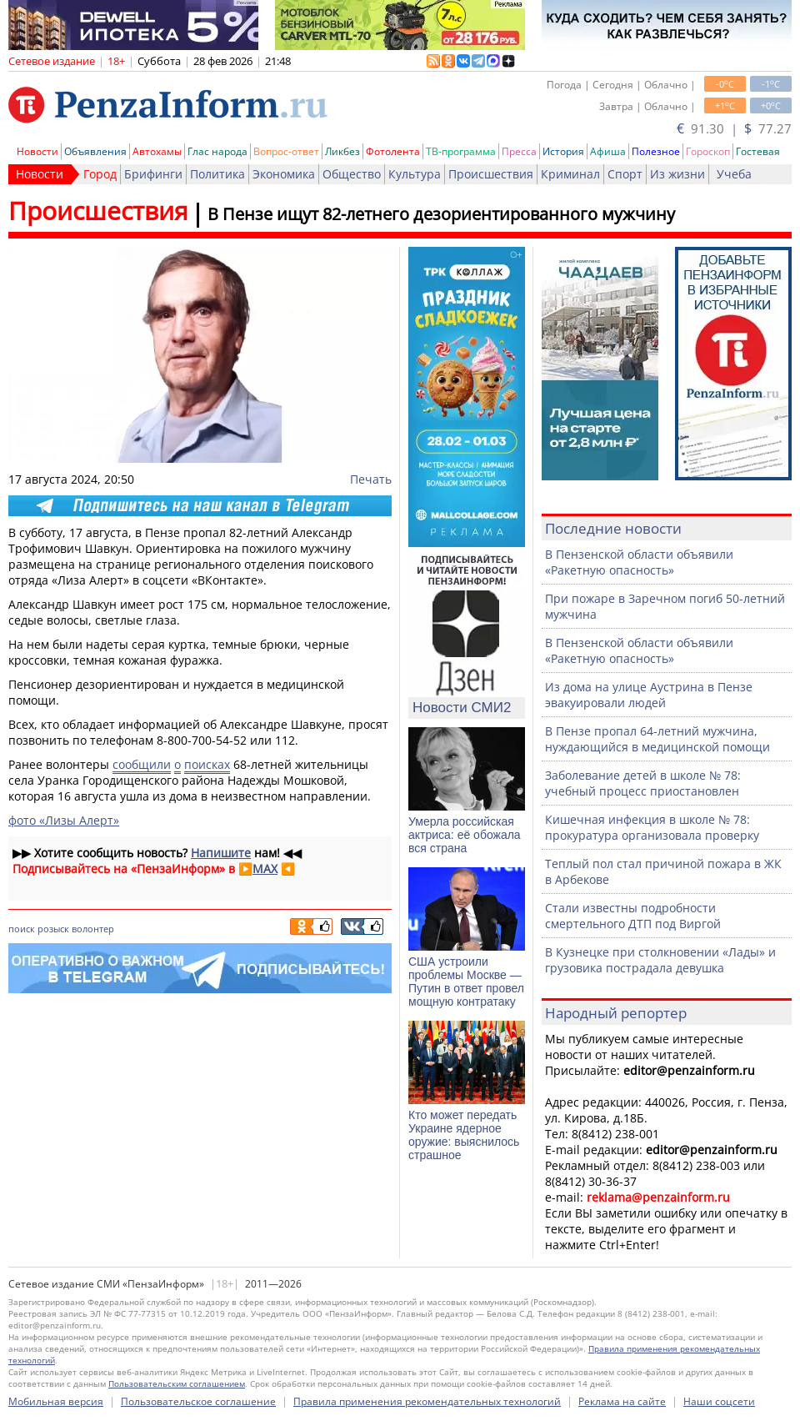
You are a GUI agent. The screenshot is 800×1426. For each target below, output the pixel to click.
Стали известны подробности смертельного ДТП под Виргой (633, 915)
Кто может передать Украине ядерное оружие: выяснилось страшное (463, 1135)
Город (100, 174)
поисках (207, 764)
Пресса (519, 151)
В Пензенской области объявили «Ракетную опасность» (639, 562)
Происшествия (490, 174)
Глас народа (218, 151)
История (563, 151)
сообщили (141, 764)
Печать (371, 479)
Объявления (95, 151)
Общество (351, 174)
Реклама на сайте (622, 1401)
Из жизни (677, 174)
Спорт (625, 174)
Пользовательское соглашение (198, 1401)
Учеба (734, 174)
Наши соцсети (719, 1401)
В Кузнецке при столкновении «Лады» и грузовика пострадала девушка (660, 960)
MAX (265, 868)
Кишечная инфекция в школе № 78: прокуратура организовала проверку (652, 827)
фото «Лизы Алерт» (63, 820)
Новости (37, 151)
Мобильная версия (55, 1401)
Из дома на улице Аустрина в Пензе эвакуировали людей (648, 694)
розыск (53, 928)
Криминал (570, 174)
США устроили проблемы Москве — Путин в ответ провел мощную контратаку (466, 981)
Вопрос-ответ (286, 151)
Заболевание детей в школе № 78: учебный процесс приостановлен (643, 783)
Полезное (656, 151)
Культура (414, 174)
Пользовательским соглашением (176, 1383)
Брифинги (153, 174)
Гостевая (758, 151)
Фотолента (393, 151)
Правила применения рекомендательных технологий (427, 1401)
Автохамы (157, 151)
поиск (21, 928)
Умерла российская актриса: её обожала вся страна (464, 835)
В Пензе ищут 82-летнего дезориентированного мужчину (441, 214)
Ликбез (342, 151)
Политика (217, 174)
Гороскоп (708, 151)
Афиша (608, 151)
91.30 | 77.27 (734, 128)
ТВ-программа (461, 151)
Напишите (221, 853)
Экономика (283, 174)
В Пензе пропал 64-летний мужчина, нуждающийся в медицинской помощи (657, 739)
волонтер (93, 928)
